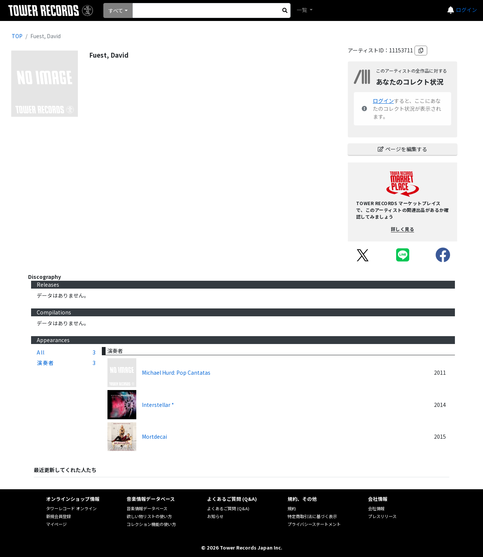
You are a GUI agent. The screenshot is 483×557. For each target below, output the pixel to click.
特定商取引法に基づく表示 (312, 516)
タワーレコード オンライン (71, 508)
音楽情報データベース (147, 508)
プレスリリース (382, 516)
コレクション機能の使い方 (151, 524)
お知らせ (215, 516)
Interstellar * (158, 404)
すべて (115, 10)
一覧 (302, 9)
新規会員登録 (58, 516)
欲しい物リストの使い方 (149, 516)
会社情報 (376, 508)
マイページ (56, 524)
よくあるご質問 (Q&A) (228, 508)
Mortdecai (154, 436)
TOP (17, 36)
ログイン (466, 9)
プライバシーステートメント (314, 524)
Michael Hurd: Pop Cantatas (176, 372)
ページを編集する (402, 149)
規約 (292, 508)
